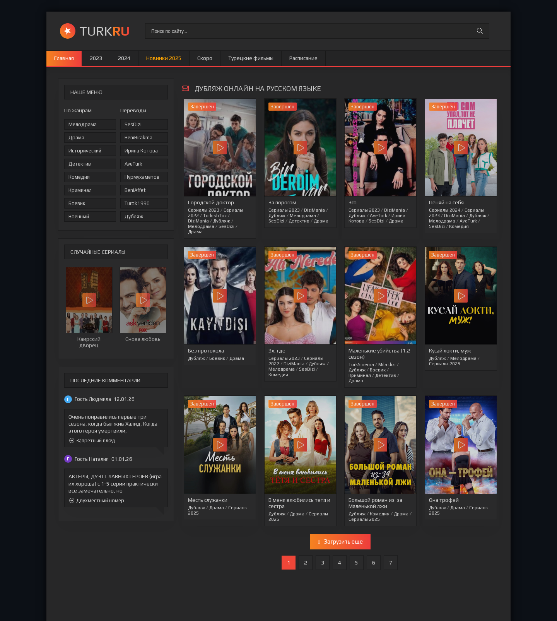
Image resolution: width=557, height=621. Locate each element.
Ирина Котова (141, 151)
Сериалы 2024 (444, 210)
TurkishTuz (215, 215)
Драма (76, 137)
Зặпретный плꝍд (92, 440)
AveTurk (133, 164)
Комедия (79, 177)
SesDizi (133, 124)
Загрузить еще (340, 541)
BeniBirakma (138, 137)
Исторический (84, 151)
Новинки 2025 (163, 58)
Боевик (76, 203)
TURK (104, 30)
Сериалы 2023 (203, 210)
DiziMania (198, 221)
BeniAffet (135, 190)
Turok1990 (137, 203)
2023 (96, 58)
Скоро (204, 58)
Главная (64, 58)
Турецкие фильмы (250, 58)
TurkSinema (361, 364)
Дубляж (134, 216)
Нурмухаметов (142, 177)
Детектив (79, 164)
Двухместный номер (96, 500)
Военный (78, 216)
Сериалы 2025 (444, 363)
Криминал (80, 190)
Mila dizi (387, 364)
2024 (124, 58)
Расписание (303, 58)
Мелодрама (82, 124)
